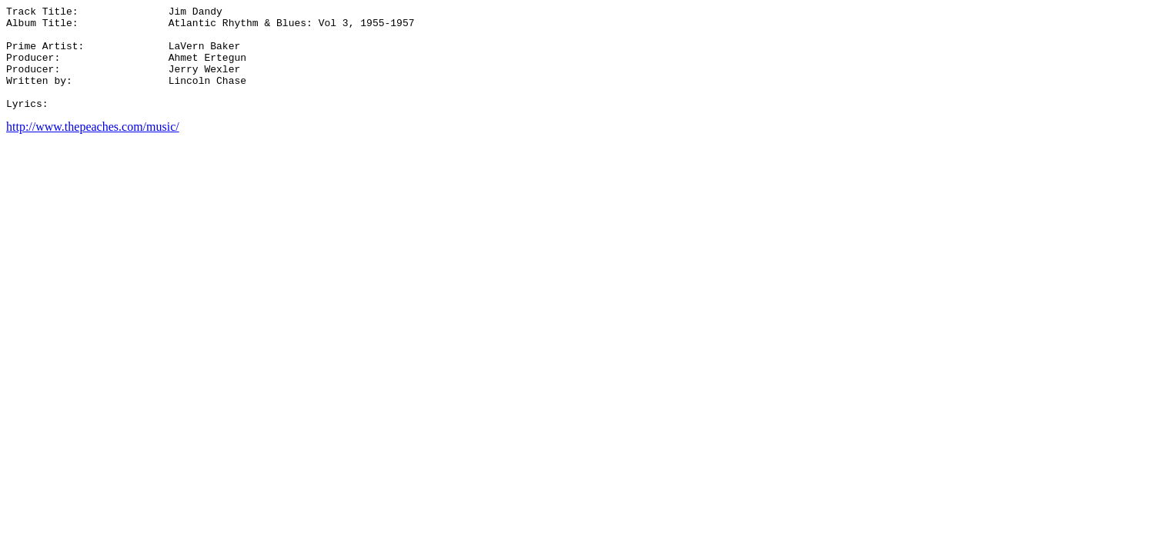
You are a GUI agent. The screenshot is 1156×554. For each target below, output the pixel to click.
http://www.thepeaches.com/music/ (92, 147)
